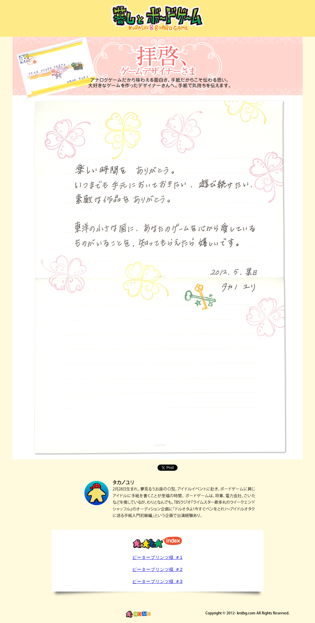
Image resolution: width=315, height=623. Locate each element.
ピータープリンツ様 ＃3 (157, 581)
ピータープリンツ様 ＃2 (157, 569)
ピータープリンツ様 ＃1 (157, 557)
